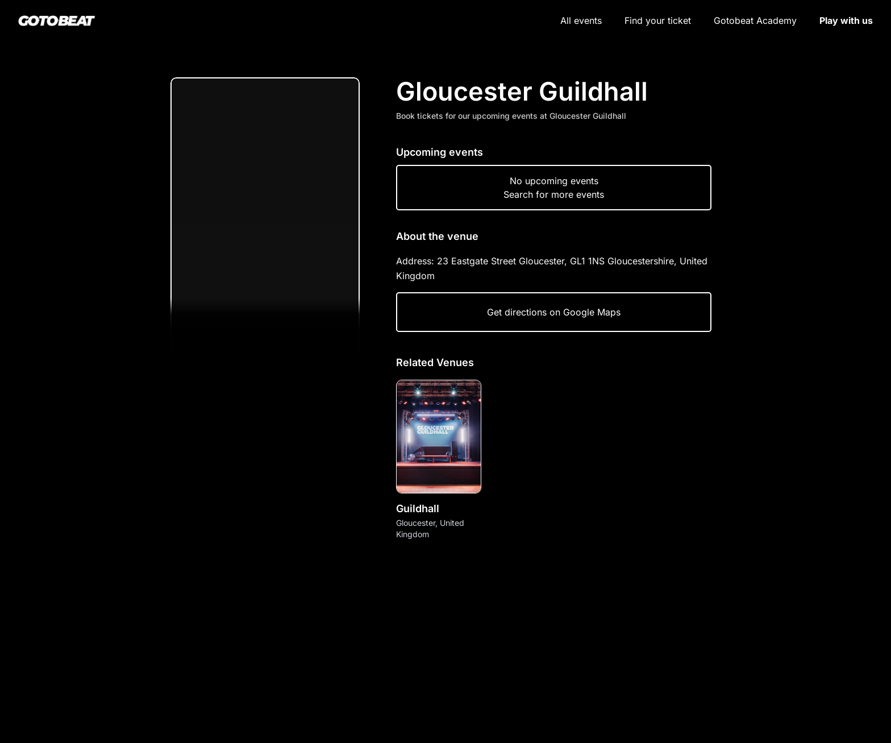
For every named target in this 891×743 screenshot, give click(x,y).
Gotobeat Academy (755, 20)
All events (581, 20)
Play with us (846, 20)
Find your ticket (657, 20)
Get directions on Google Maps (554, 312)
